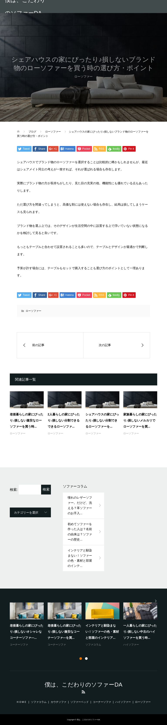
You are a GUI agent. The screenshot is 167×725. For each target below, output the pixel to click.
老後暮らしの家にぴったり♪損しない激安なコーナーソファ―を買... (64, 631)
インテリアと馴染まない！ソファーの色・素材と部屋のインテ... (80, 558)
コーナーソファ (19, 644)
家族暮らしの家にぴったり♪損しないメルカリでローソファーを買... (140, 420)
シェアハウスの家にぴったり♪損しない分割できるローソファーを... (102, 420)
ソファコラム (93, 644)
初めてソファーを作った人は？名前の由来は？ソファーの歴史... (80, 531)
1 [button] (80, 658)
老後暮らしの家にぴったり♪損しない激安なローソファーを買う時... (26, 420)
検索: (14, 489)
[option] (85, 624)
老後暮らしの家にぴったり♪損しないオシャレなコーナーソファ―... (26, 631)
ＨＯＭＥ (21, 701)
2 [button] (86, 658)
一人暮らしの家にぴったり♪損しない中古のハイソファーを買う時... (140, 631)
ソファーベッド (79, 701)
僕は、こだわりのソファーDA (25, 6)
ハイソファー (131, 644)
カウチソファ (58, 701)
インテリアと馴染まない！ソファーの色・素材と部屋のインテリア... (102, 631)
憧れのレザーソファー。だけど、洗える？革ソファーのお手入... (80, 505)
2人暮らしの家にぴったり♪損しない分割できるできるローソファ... (64, 420)
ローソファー (33, 310)
